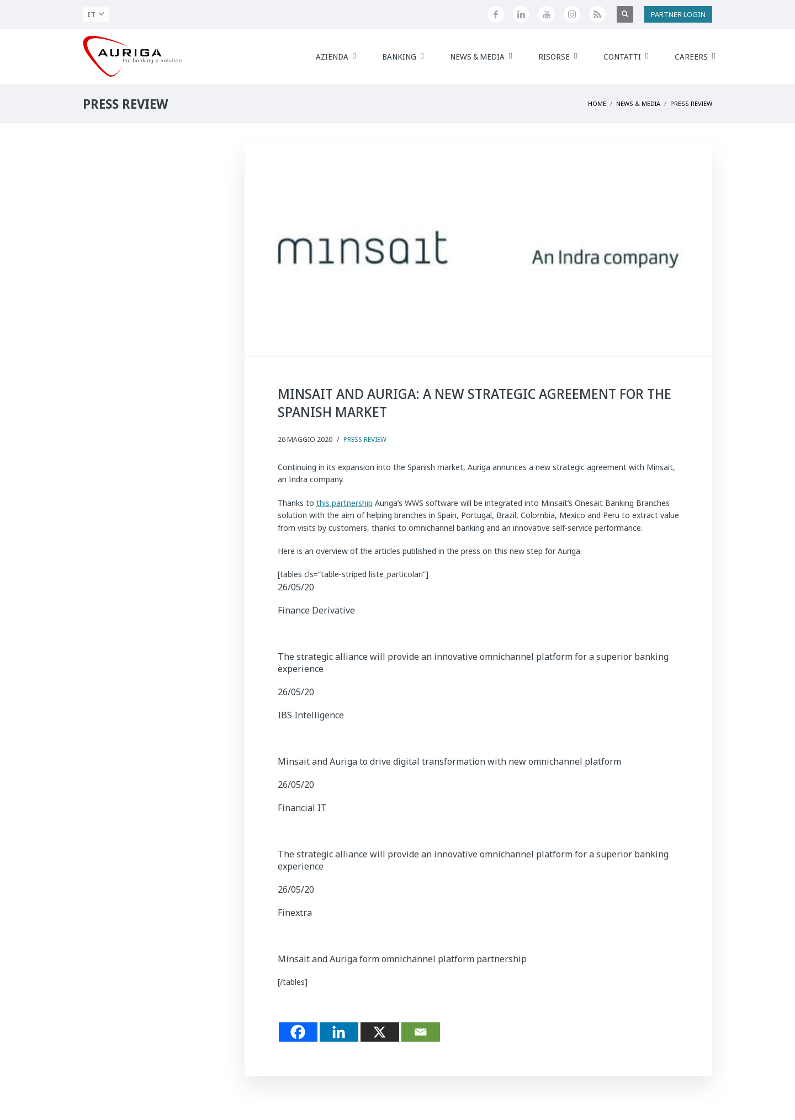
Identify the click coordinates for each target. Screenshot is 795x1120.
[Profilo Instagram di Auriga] (572, 14)
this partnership (344, 503)
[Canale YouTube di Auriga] (546, 14)
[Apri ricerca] (625, 14)
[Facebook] (298, 1032)
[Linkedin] (339, 1032)
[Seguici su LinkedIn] (521, 14)
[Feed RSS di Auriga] (597, 14)
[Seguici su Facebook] (495, 14)
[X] (380, 1032)
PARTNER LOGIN (678, 14)
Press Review (364, 439)
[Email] (420, 1032)
